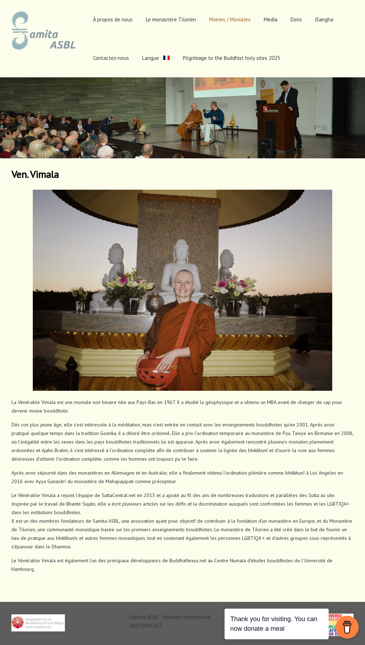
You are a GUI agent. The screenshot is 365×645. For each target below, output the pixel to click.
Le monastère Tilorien (171, 19)
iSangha (324, 19)
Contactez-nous (111, 58)
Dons (296, 19)
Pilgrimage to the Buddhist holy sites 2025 (231, 58)
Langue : (156, 58)
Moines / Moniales (230, 19)
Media (270, 19)
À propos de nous (113, 19)
